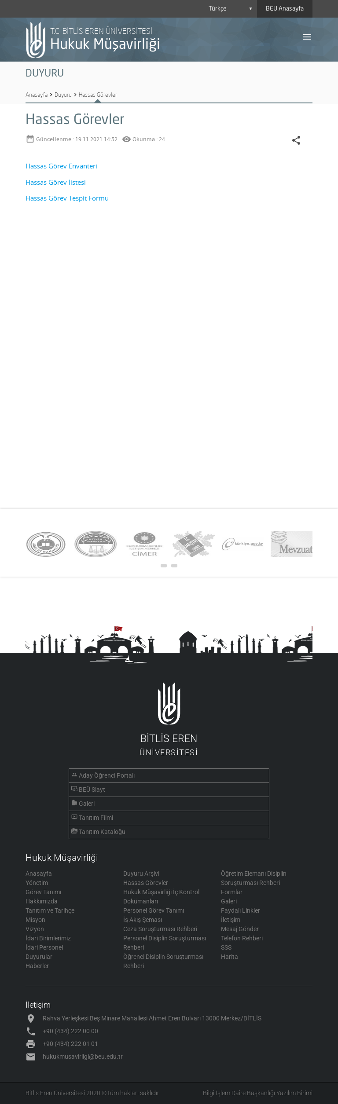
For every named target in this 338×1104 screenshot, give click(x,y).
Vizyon (35, 928)
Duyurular (39, 956)
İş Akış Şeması (142, 919)
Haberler (37, 965)
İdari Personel (44, 947)
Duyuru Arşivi (141, 873)
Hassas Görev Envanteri (61, 166)
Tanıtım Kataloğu (102, 831)
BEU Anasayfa (285, 9)
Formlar (231, 892)
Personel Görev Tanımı (153, 910)
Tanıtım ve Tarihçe (50, 910)
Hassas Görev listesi (56, 182)
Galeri (87, 803)
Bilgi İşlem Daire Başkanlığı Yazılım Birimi (257, 1093)
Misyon (35, 919)
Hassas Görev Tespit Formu (67, 198)
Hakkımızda (42, 901)
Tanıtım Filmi (96, 817)
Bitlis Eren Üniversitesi (55, 1093)
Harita (229, 956)
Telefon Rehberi (242, 938)
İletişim (230, 919)
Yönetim (37, 882)
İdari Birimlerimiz (48, 938)
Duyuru (63, 94)
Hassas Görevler (98, 94)
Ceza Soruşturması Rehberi (160, 928)
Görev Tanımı (43, 892)
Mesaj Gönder (240, 928)
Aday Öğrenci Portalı (107, 775)
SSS (226, 947)
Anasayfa (37, 94)
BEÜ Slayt (92, 789)
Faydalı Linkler (240, 910)
